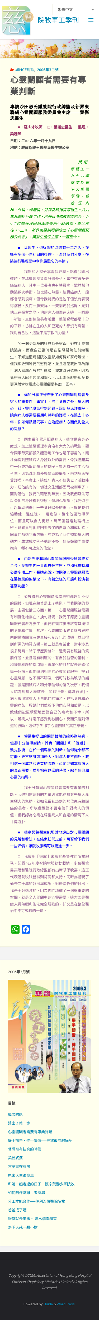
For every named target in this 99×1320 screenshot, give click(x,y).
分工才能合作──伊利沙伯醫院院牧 (36, 1201)
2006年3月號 (48, 69)
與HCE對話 (24, 69)
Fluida (48, 1304)
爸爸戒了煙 (17, 1209)
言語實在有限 (19, 1166)
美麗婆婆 (15, 1157)
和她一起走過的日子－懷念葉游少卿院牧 (41, 1183)
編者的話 (15, 1114)
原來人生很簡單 (21, 1175)
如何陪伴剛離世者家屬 (26, 1192)
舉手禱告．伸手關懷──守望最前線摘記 (40, 1140)
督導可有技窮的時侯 (24, 1149)
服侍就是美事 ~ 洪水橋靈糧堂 (32, 1218)
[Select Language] (74, 9)
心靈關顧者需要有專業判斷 (30, 1131)
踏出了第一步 (19, 1123)
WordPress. (66, 1304)
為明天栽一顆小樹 (22, 1227)
